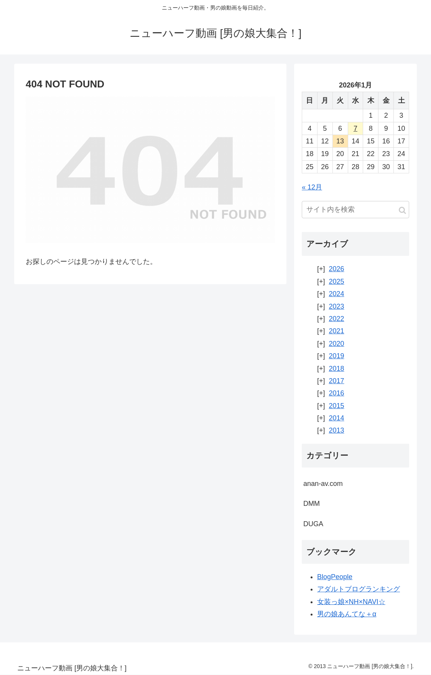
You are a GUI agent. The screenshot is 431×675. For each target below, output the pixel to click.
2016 (336, 393)
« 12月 (312, 187)
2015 (336, 406)
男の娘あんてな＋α (346, 614)
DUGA (313, 524)
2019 (336, 356)
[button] (402, 210)
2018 (336, 368)
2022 (336, 319)
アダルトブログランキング (358, 589)
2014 (336, 418)
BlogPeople (334, 577)
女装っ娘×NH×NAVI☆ (351, 602)
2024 (336, 294)
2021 (336, 331)
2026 (336, 269)
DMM (311, 503)
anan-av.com (323, 483)
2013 (336, 430)
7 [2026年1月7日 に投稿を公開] (355, 128)
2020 (336, 343)
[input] (355, 209)
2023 (336, 306)
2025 (336, 281)
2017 (336, 381)
